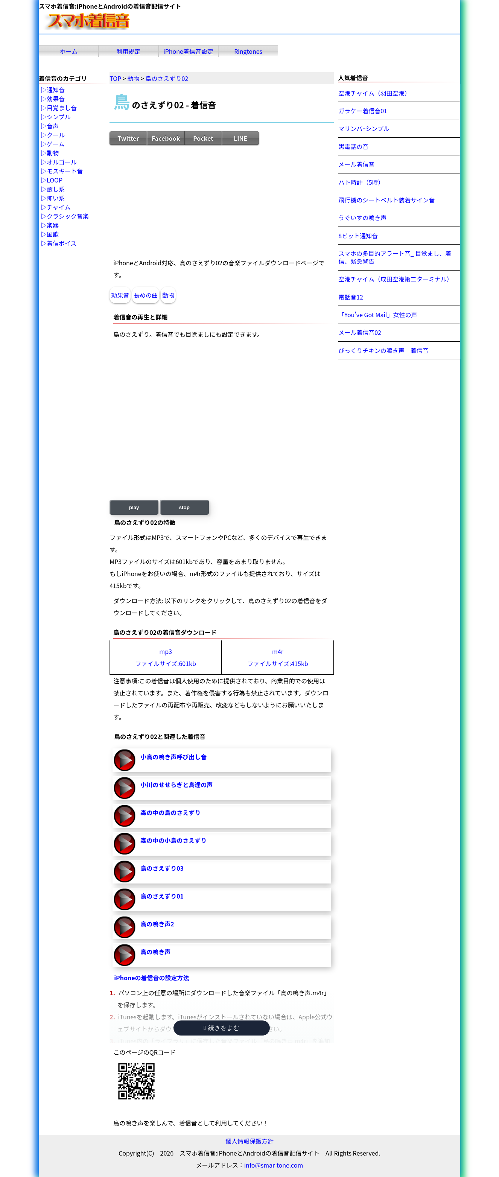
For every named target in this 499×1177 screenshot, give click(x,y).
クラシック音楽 (68, 216)
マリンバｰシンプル (363, 128)
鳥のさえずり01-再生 (124, 899)
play (134, 507)
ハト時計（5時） (361, 182)
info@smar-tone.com (273, 1164)
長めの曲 (146, 295)
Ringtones (248, 51)
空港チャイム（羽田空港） (374, 92)
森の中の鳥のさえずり (170, 812)
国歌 (53, 234)
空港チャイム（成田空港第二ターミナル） (395, 278)
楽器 (53, 225)
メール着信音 (356, 164)
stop (184, 507)
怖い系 (56, 198)
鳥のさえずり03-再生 (124, 871)
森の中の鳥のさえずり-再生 (124, 815)
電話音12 (350, 296)
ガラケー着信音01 (362, 110)
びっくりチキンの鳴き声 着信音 (383, 350)
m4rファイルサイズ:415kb (277, 657)
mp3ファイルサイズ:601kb (165, 657)
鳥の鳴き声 (155, 951)
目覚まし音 (62, 108)
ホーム (69, 51)
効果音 (120, 295)
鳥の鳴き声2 (157, 923)
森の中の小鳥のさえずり (173, 840)
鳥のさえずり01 (162, 895)
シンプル (59, 117)
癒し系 (56, 189)
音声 (53, 126)
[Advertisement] (222, 201)
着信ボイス (62, 243)
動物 (168, 295)
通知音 (56, 90)
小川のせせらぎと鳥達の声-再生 (124, 788)
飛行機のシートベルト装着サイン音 (386, 199)
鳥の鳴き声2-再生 (124, 927)
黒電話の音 (353, 146)
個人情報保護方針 (249, 1140)
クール (56, 135)
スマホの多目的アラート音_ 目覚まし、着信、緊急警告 (394, 257)
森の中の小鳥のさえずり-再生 (124, 843)
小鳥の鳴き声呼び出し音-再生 (124, 760)
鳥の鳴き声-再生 (124, 955)
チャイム (59, 207)
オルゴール (62, 162)
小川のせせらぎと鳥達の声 (176, 784)
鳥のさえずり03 (162, 868)
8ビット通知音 (358, 235)
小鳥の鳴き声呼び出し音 (173, 756)
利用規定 (129, 51)
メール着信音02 (359, 332)
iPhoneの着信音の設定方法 (151, 977)
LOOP (54, 180)
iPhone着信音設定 (188, 51)
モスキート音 (65, 171)
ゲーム (56, 144)
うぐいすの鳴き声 (362, 217)
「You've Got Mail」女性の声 (377, 314)
